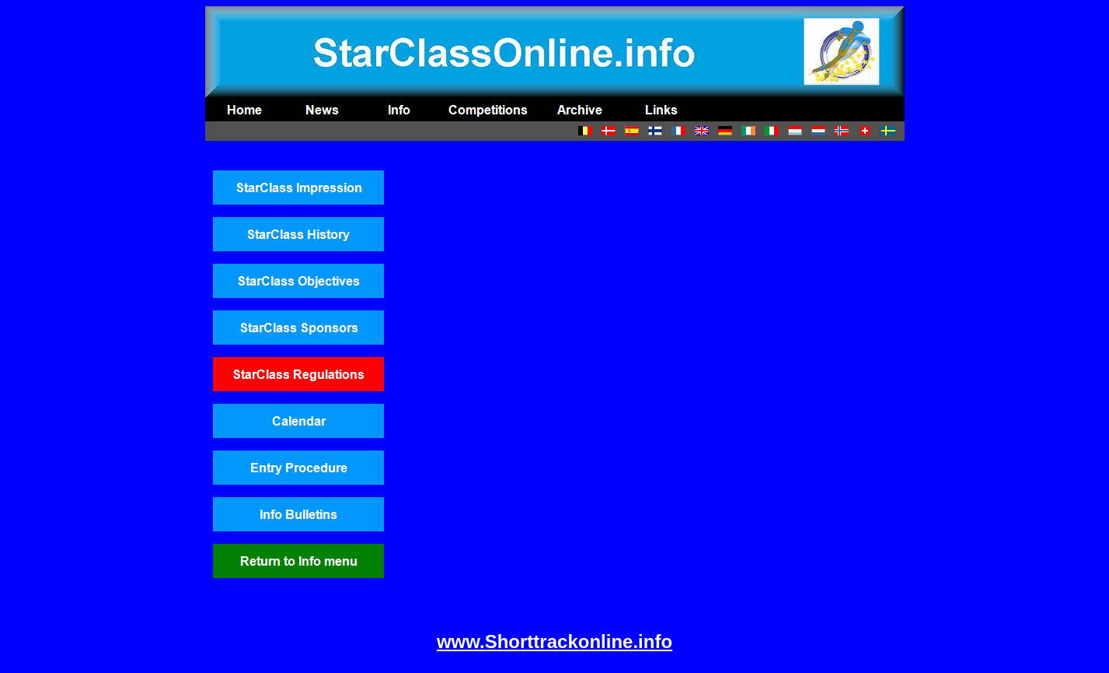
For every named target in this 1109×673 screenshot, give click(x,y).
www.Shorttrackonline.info (554, 641)
